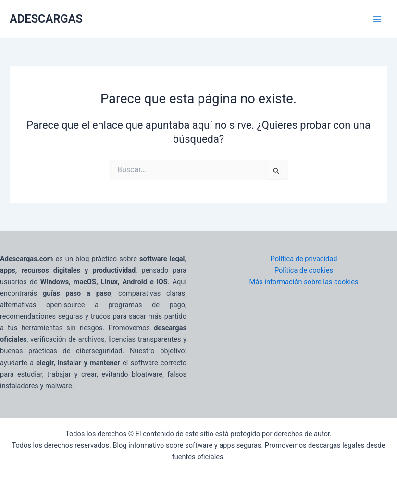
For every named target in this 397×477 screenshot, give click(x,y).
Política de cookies (303, 270)
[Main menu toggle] (377, 19)
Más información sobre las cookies (304, 281)
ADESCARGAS (46, 18)
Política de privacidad (304, 258)
